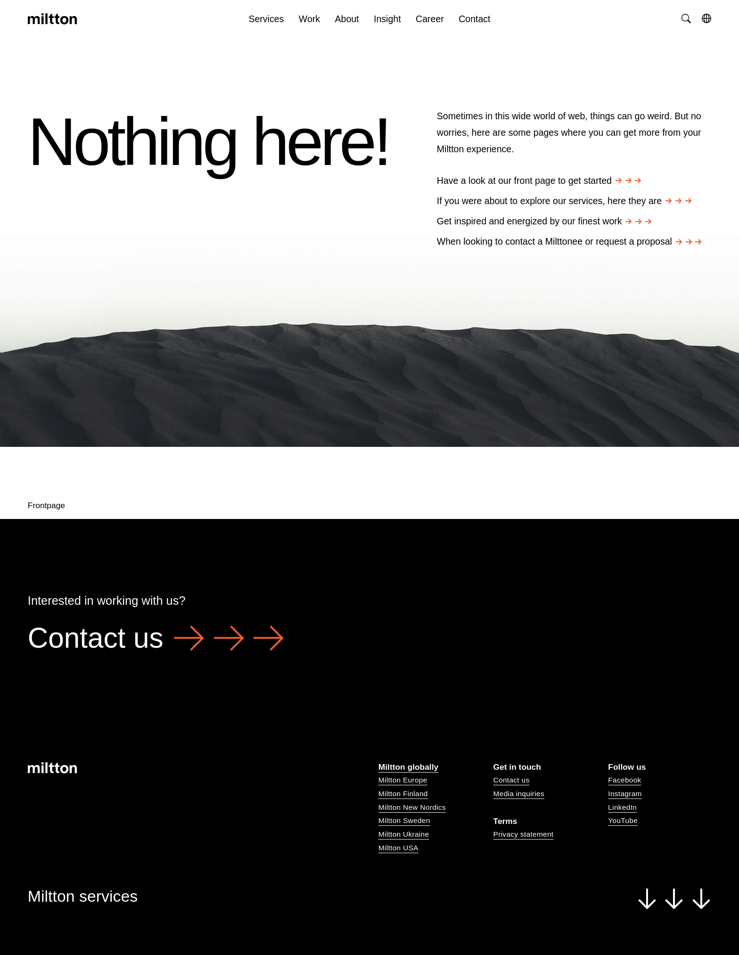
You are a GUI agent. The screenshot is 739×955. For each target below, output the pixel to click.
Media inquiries (518, 794)
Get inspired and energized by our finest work (544, 221)
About (347, 19)
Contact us (155, 638)
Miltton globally (408, 767)
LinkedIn (622, 807)
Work (309, 19)
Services (266, 19)
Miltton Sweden (404, 820)
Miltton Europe (402, 780)
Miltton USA (398, 848)
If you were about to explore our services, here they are (564, 201)
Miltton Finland (403, 794)
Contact (474, 19)
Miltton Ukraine (403, 834)
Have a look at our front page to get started (539, 180)
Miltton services (369, 897)
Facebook (624, 780)
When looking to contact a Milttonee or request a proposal (569, 241)
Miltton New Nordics (412, 807)
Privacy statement (523, 834)
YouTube (623, 820)
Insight (387, 19)
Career (430, 19)
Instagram (624, 794)
